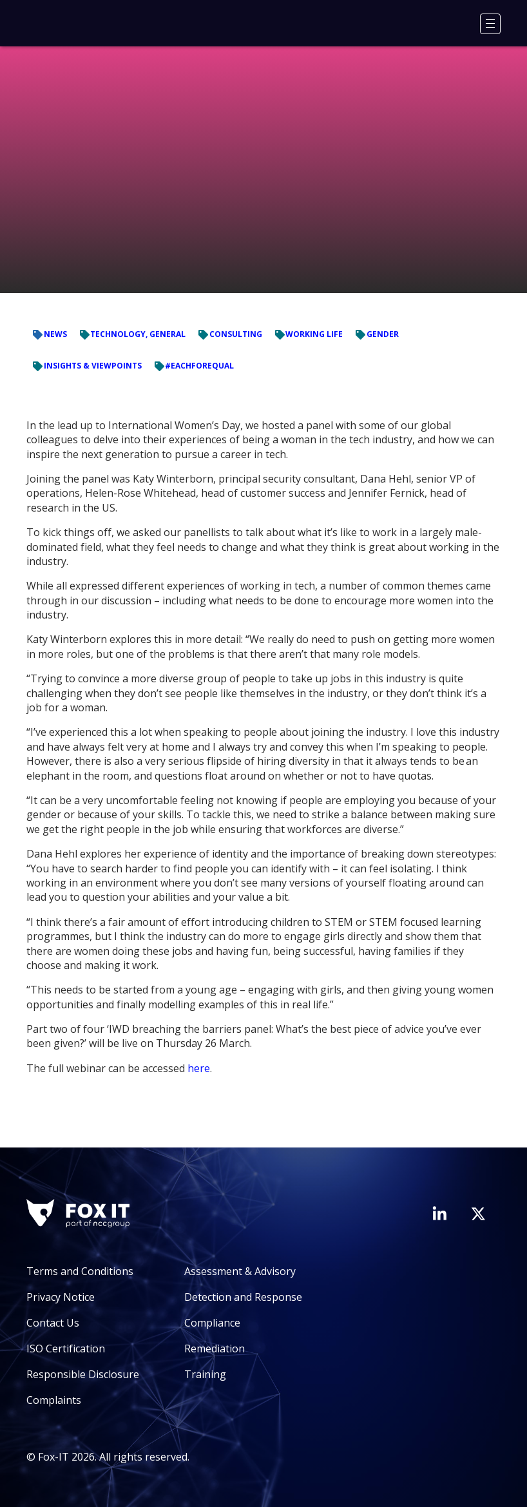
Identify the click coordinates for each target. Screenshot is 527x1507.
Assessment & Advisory (240, 1271)
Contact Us (52, 1323)
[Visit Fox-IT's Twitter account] (478, 1213)
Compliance (212, 1323)
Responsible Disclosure (82, 1374)
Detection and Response (243, 1297)
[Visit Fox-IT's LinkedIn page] (439, 1213)
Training (205, 1374)
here (198, 1068)
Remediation (214, 1348)
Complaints (53, 1400)
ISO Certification (65, 1348)
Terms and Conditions (79, 1271)
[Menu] (490, 24)
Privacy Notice (60, 1297)
